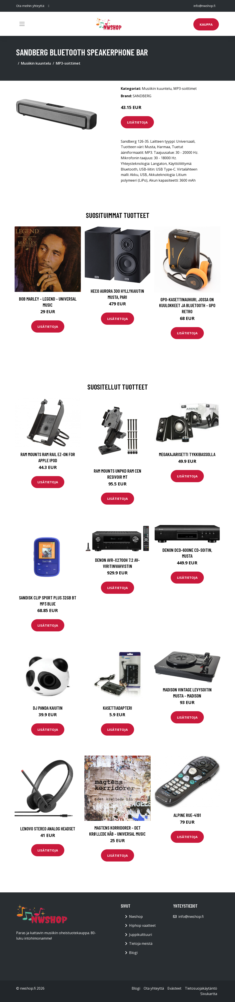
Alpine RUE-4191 (187, 815)
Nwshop (136, 916)
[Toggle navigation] (22, 24)
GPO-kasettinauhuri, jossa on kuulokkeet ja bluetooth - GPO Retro (187, 305)
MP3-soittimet (68, 63)
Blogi (133, 952)
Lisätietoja (137, 122)
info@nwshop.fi (204, 6)
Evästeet (174, 988)
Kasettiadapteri (117, 708)
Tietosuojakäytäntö (201, 988)
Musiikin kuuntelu (36, 63)
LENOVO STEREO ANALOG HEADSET (47, 828)
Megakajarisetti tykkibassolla (187, 454)
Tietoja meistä (140, 943)
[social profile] (48, 6)
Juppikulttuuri (140, 934)
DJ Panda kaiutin (48, 708)
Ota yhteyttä (154, 988)
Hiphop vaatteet (142, 925)
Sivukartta (208, 993)
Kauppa (206, 24)
